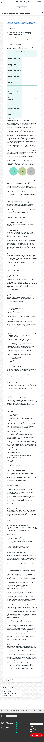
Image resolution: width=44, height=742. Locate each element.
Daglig (32, 729)
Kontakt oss (20, 4)
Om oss (15, 4)
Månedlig (32, 731)
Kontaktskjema (3, 728)
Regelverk (16, 1)
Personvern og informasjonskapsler (25, 711)
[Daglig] (30, 729)
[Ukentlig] (35, 729)
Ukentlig (37, 729)
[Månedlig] (30, 731)
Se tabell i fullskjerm (11, 118)
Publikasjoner (38, 1)
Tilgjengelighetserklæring (13, 710)
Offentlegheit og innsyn (40, 711)
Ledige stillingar (3, 711)
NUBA (24, 1)
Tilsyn (20, 1)
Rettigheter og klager (28, 2)
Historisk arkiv (33, 711)
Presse (24, 4)
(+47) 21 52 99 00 (7, 727)
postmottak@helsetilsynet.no (13, 558)
